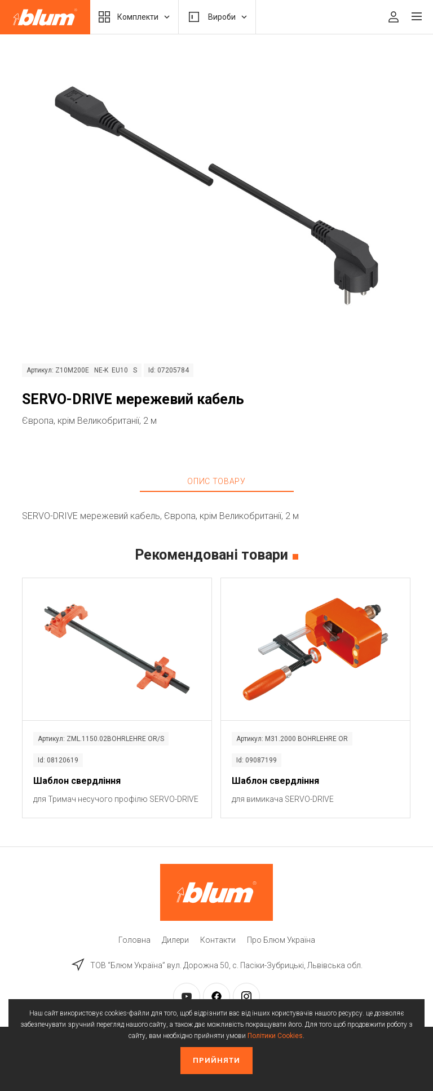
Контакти (218, 939)
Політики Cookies (275, 1036)
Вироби (217, 17)
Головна (134, 939)
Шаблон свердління (77, 780)
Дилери (175, 939)
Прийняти (216, 1060)
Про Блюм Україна (281, 939)
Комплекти (134, 17)
